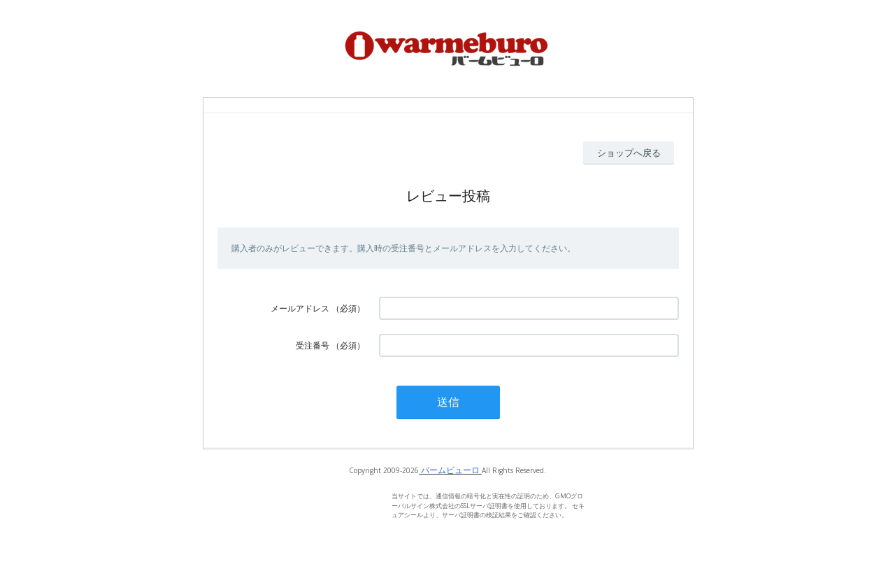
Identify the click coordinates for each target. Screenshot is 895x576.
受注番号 (312, 345)
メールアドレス (300, 308)
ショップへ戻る (629, 152)
